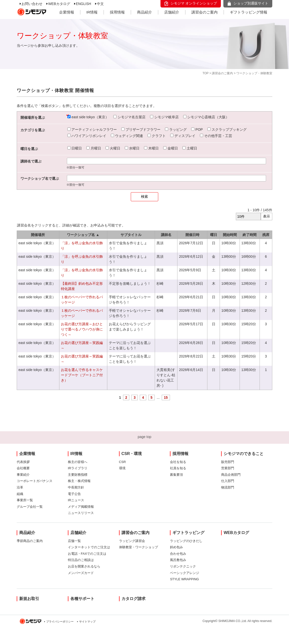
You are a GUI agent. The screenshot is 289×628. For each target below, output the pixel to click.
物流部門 (227, 487)
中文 (100, 4)
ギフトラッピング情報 (248, 12)
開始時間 (230, 235)
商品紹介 (144, 12)
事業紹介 (23, 474)
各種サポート (82, 598)
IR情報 (92, 12)
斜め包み (176, 547)
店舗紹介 (171, 12)
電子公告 (74, 494)
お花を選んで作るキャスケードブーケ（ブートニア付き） (82, 375)
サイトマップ (87, 621)
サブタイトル (131, 235)
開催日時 (192, 235)
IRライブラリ (77, 468)
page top (144, 437)
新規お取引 (29, 598)
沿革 (20, 487)
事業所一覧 (25, 500)
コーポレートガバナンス (34, 481)
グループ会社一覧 (30, 506)
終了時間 (250, 235)
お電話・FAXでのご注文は (87, 554)
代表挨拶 (23, 462)
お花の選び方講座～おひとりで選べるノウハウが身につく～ (82, 329)
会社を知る (178, 462)
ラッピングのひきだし (186, 541)
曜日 (213, 235)
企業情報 (66, 12)
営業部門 (227, 468)
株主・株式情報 (79, 481)
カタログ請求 (133, 598)
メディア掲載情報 (81, 506)
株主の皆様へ (77, 462)
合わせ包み (178, 554)
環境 (122, 468)
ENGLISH (83, 4)
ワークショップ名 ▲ (83, 235)
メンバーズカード (81, 573)
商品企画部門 (231, 474)
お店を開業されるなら (84, 566)
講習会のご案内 (204, 12)
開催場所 (38, 235)
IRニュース (76, 500)
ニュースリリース (81, 513)
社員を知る (178, 468)
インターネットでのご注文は (89, 547)
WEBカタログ (59, 4)
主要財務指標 (77, 474)
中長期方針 (76, 487)
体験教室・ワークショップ (138, 547)
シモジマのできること (244, 454)
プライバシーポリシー (60, 621)
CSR (122, 462)
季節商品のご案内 (30, 541)
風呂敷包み (178, 560)
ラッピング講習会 (132, 541)
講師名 (166, 235)
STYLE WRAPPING (184, 579)
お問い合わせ (31, 4)
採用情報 (117, 12)
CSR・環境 (132, 454)
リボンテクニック (183, 566)
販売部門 (227, 462)
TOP (205, 73)
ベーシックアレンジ (184, 573)
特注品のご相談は (81, 560)
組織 (20, 494)
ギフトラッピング (188, 532)
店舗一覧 (74, 541)
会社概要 (23, 468)
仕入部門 (227, 481)
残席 (265, 235)
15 (166, 398)
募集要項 (176, 474)
